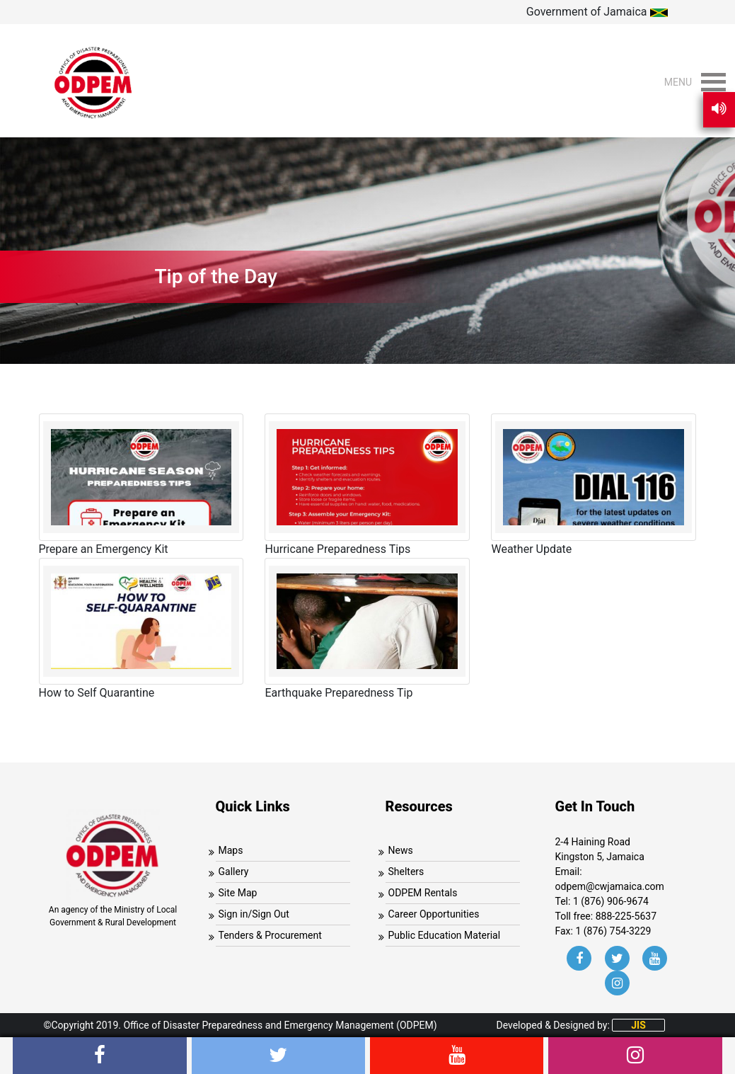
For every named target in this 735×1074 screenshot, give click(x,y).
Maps (231, 850)
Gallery (234, 871)
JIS (638, 1025)
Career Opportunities (434, 914)
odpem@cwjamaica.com (609, 886)
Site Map (238, 892)
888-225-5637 (626, 916)
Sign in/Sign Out (254, 914)
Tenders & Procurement (270, 935)
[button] (678, 82)
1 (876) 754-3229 (613, 931)
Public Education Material (444, 935)
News (400, 850)
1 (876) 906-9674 (611, 901)
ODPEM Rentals (423, 892)
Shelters (406, 871)
